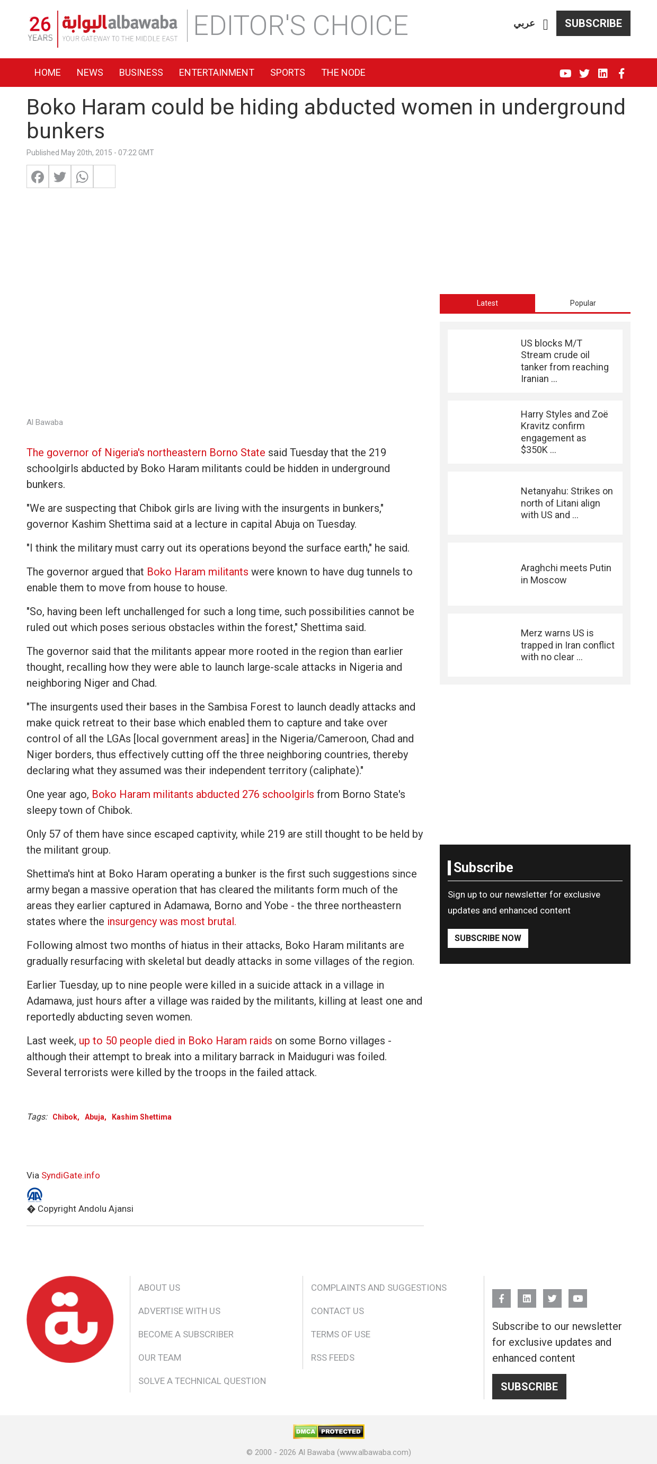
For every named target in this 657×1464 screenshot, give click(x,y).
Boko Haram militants (197, 571)
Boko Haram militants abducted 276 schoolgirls (203, 794)
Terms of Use (340, 1334)
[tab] (487, 303)
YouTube (565, 69)
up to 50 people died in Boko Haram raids (175, 1040)
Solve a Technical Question (202, 1381)
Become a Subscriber (186, 1334)
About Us (159, 1287)
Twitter (584, 69)
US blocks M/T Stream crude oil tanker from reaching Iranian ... (565, 361)
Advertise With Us (179, 1311)
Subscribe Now (488, 938)
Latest (487, 303)
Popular (583, 303)
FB (621, 69)
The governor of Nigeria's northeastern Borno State (145, 452)
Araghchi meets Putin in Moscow (566, 573)
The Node (343, 72)
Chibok (64, 1117)
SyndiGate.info (70, 1175)
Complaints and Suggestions (379, 1287)
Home (47, 72)
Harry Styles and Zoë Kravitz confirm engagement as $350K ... (564, 432)
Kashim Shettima (142, 1117)
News (90, 72)
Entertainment (216, 72)
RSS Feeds (332, 1357)
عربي (524, 23)
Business (141, 72)
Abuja (94, 1117)
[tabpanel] (535, 503)
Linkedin (602, 69)
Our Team (159, 1357)
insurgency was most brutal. (171, 921)
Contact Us (337, 1311)
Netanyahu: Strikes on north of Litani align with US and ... (567, 502)
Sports (287, 72)
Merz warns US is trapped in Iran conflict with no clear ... (568, 644)
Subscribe (593, 23)
